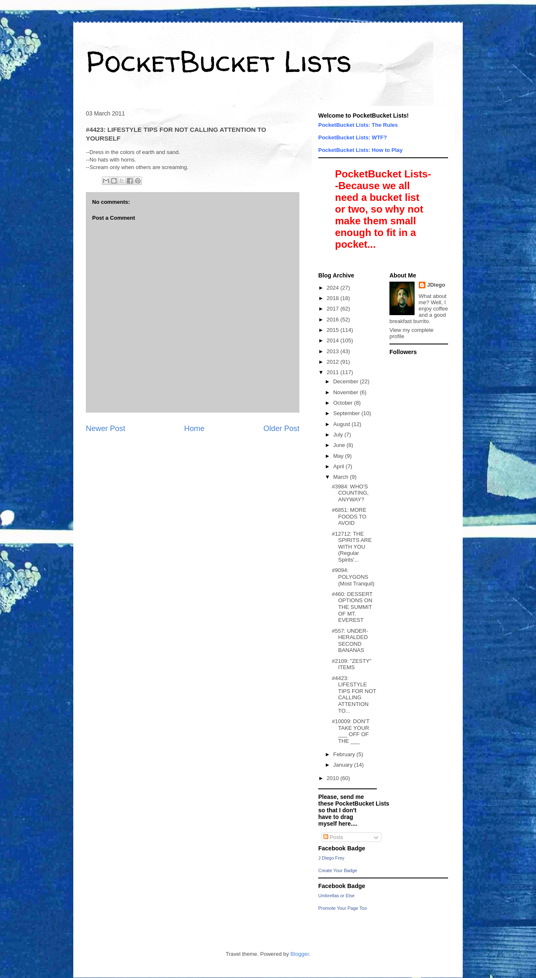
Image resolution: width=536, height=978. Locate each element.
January (343, 765)
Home (194, 428)
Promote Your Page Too (342, 908)
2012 (333, 362)
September (347, 413)
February (345, 754)
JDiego (436, 285)
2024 (333, 288)
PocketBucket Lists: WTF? (352, 137)
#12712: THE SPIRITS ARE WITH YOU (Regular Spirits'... (351, 547)
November (346, 392)
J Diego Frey (331, 857)
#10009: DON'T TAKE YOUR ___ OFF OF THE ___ (350, 731)
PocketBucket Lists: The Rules (358, 125)
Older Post (281, 428)
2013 (333, 351)
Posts (333, 837)
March (341, 477)
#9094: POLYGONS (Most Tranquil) (353, 576)
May (339, 456)
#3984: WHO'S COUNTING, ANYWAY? (350, 493)
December (346, 381)
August (342, 424)
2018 (333, 298)
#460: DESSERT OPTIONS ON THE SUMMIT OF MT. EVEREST (352, 607)
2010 (333, 778)
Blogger (300, 954)
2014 (333, 340)
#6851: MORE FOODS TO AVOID (349, 516)
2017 (333, 308)
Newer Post (105, 428)
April (339, 466)
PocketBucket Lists (219, 61)
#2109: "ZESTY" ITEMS (351, 664)
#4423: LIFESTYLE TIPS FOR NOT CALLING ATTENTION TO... (354, 694)
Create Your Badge (337, 870)
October (343, 403)
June (340, 445)
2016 (333, 319)
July (339, 434)
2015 (333, 330)
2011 (333, 372)
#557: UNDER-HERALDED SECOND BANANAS (350, 641)
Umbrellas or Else (336, 895)
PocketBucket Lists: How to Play (360, 150)
